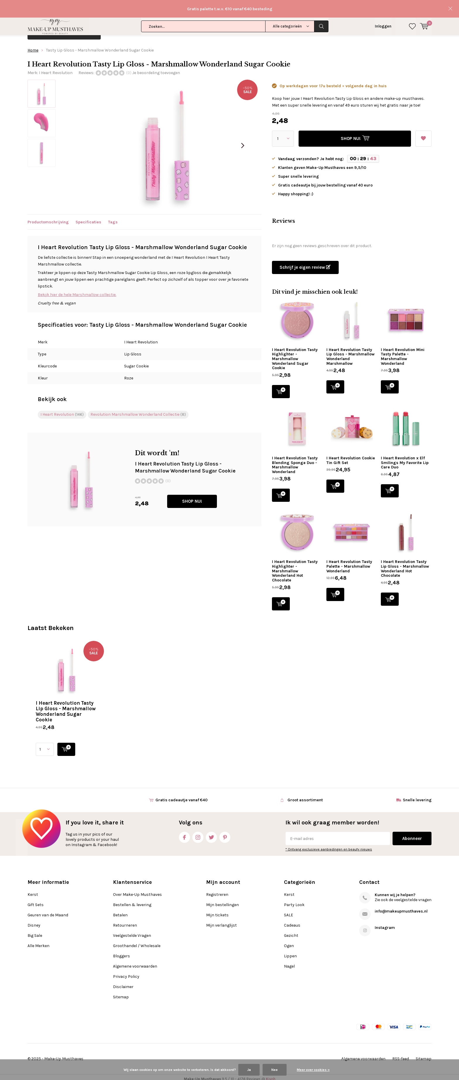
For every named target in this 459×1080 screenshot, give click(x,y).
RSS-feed (400, 1054)
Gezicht (291, 931)
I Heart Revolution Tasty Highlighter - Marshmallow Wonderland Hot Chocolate (295, 566)
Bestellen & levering (132, 900)
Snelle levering (417, 795)
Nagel (289, 962)
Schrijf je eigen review (305, 263)
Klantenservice (417, 29)
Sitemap (121, 992)
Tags (113, 217)
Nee (274, 1070)
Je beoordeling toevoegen (156, 68)
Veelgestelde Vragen (132, 931)
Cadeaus (292, 921)
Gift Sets (149, 28)
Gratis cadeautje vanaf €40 (181, 795)
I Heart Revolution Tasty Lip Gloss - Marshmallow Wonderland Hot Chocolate (405, 564)
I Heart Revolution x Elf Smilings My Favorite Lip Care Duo (405, 458)
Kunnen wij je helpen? (395, 890)
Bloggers (121, 951)
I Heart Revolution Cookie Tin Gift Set (350, 456)
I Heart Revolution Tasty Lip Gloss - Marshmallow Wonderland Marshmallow (350, 352)
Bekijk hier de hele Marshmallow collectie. (77, 290)
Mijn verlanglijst (221, 921)
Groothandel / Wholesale (136, 941)
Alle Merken (305, 28)
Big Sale (270, 28)
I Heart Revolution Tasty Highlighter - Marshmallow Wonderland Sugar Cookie (295, 355)
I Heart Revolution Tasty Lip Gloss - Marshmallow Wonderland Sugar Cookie (66, 707)
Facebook (184, 832)
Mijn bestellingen (222, 900)
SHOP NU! (192, 497)
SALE (288, 910)
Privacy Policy (126, 972)
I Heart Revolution (56, 68)
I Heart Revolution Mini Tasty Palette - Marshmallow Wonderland (402, 352)
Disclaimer (123, 982)
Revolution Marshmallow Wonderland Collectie (138, 410)
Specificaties (88, 217)
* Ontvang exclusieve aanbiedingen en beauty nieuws (328, 845)
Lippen (290, 951)
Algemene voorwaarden (135, 962)
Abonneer (412, 834)
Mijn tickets (217, 910)
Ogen (289, 941)
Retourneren (125, 921)
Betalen (120, 910)
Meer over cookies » (313, 1070)
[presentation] (243, 141)
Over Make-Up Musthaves (137, 890)
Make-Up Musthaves (63, 1054)
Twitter (211, 832)
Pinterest (224, 832)
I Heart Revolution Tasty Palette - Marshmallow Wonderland (349, 562)
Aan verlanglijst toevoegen (423, 133)
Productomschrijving (48, 217)
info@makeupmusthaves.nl (401, 907)
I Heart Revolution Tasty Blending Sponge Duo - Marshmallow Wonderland (295, 460)
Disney (240, 28)
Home (33, 46)
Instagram (197, 832)
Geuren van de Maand (196, 28)
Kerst (120, 28)
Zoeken (321, 9)
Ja (249, 1070)
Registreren (217, 890)
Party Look (294, 900)
